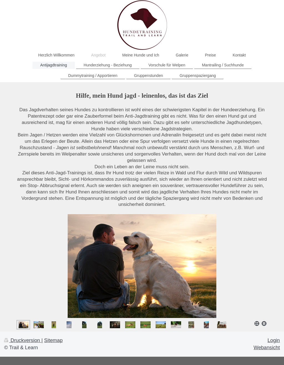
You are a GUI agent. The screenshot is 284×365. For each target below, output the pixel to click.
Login (273, 340)
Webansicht (266, 347)
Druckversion (22, 340)
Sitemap (53, 340)
